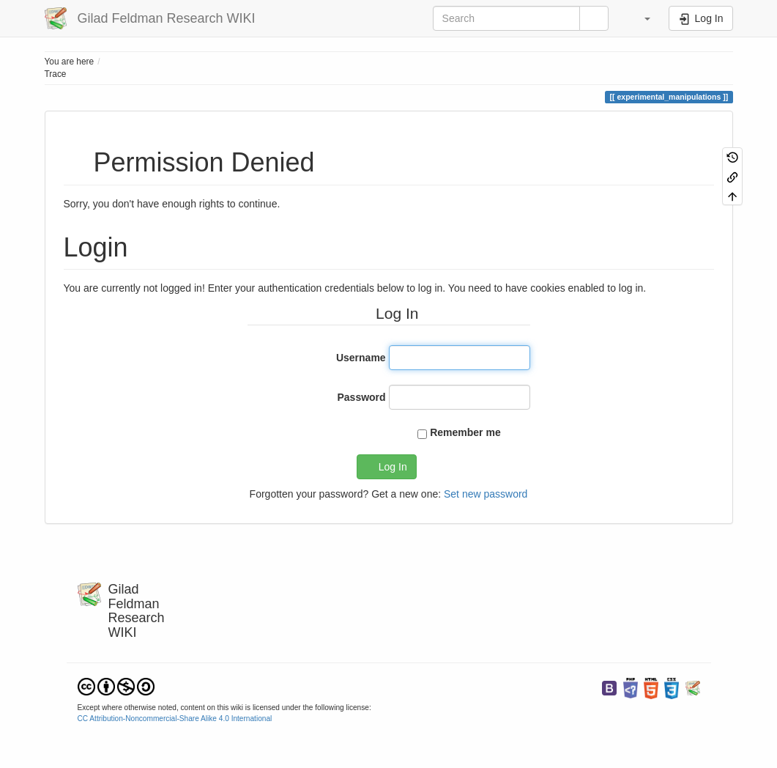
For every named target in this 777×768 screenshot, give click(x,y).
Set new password (485, 494)
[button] (641, 18)
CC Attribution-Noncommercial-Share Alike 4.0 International (175, 719)
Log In (393, 467)
